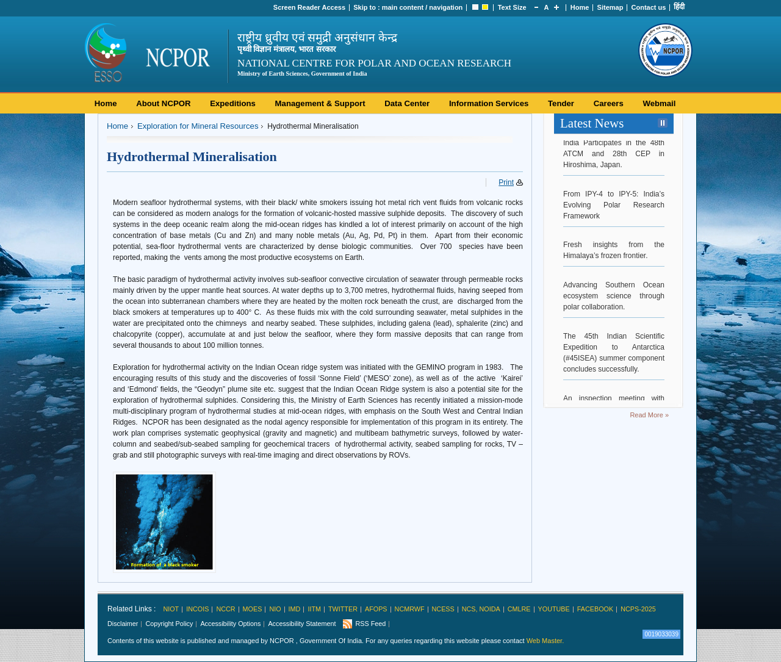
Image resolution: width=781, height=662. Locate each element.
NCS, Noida (481, 609)
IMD (295, 609)
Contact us (649, 7)
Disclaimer (122, 623)
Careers (609, 103)
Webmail (658, 103)
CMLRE (519, 609)
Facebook (595, 609)
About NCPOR (163, 103)
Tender (561, 103)
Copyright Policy (169, 623)
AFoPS (376, 609)
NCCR (225, 609)
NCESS (443, 609)
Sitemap (610, 7)
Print (506, 182)
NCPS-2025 (638, 609)
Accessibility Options (230, 623)
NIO (275, 609)
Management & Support (320, 103)
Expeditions (233, 103)
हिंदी (679, 6)
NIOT (171, 609)
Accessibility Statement (302, 623)
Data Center (407, 103)
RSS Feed (370, 623)
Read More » (649, 415)
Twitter (343, 609)
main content (402, 7)
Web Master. (545, 640)
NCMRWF (410, 609)
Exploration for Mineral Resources (198, 126)
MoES (252, 609)
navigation (445, 7)
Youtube (554, 609)
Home (579, 7)
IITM (314, 609)
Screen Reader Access (309, 7)
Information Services (488, 103)
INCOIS (197, 609)
